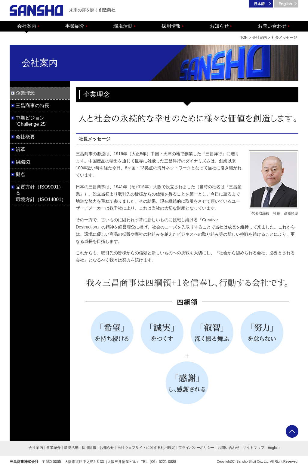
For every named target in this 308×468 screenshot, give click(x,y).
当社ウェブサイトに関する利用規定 (146, 447)
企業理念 (25, 92)
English (273, 447)
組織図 (23, 162)
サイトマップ (253, 447)
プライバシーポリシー (196, 447)
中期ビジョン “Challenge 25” (31, 121)
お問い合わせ (272, 26)
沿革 (20, 149)
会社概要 (25, 136)
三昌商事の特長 (32, 105)
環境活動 (123, 26)
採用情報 (171, 26)
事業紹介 (75, 26)
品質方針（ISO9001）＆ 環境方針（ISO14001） (41, 193)
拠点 (20, 174)
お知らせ (219, 26)
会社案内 (26, 26)
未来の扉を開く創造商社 (63, 10)
